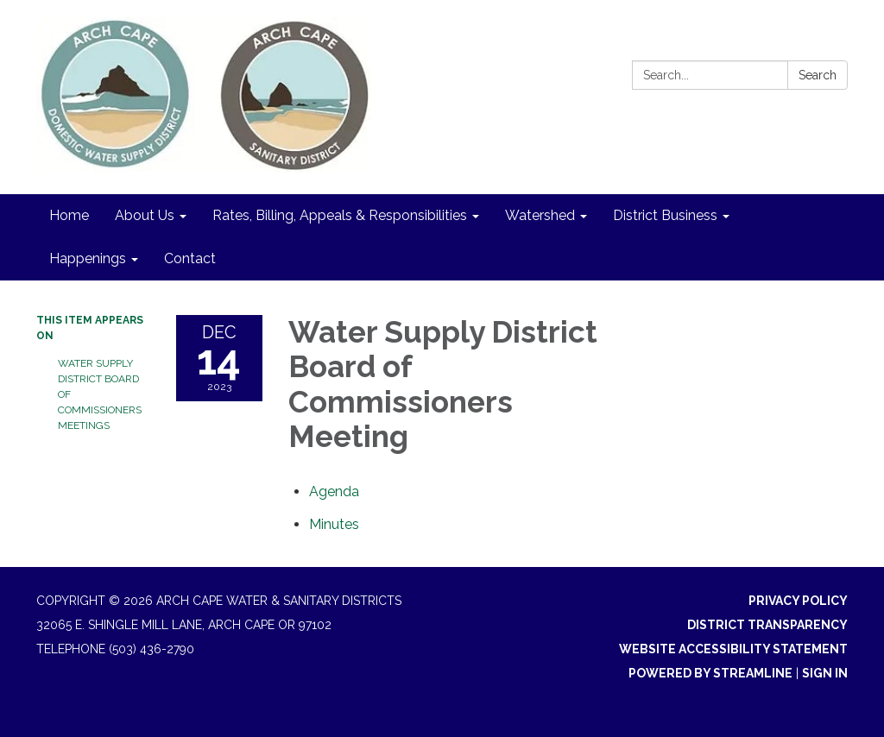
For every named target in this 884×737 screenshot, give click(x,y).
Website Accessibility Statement (733, 649)
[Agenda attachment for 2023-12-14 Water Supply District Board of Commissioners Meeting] (334, 491)
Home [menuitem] (69, 215)
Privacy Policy (798, 601)
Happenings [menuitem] (87, 258)
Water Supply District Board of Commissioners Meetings (100, 394)
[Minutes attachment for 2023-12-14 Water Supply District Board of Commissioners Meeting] (334, 524)
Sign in (825, 673)
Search (818, 75)
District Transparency (767, 625)
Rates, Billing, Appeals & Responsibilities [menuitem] (339, 215)
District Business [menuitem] (665, 215)
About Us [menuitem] (144, 215)
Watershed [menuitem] (540, 215)
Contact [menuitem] (190, 258)
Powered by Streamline (710, 673)
